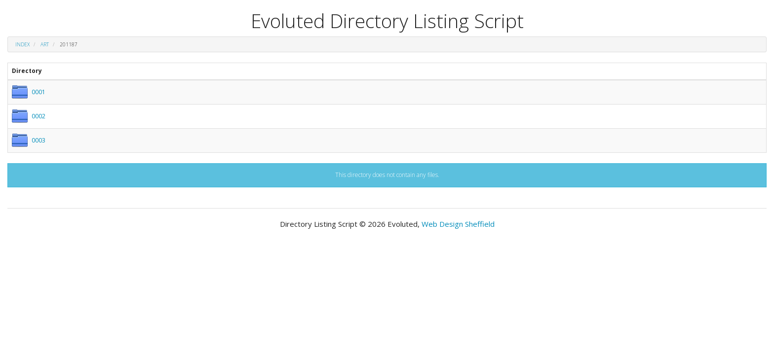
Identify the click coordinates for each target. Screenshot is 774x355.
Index (22, 44)
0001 (38, 92)
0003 (38, 140)
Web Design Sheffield (458, 224)
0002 (38, 116)
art (44, 44)
